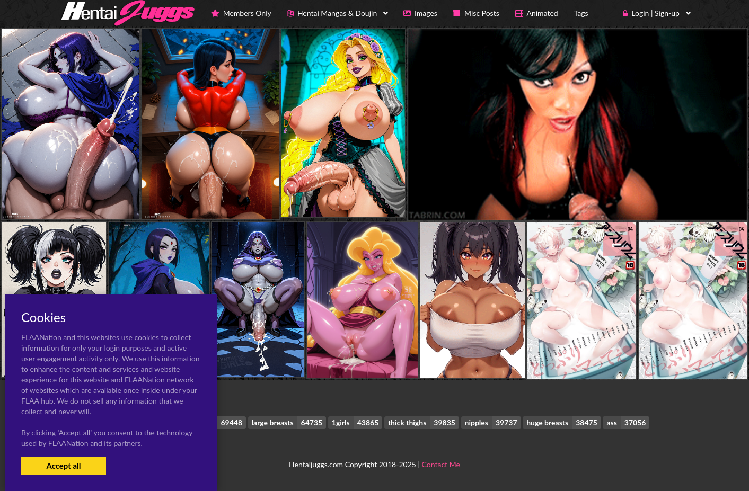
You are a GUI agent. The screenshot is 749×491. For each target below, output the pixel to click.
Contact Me (441, 464)
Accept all (63, 465)
